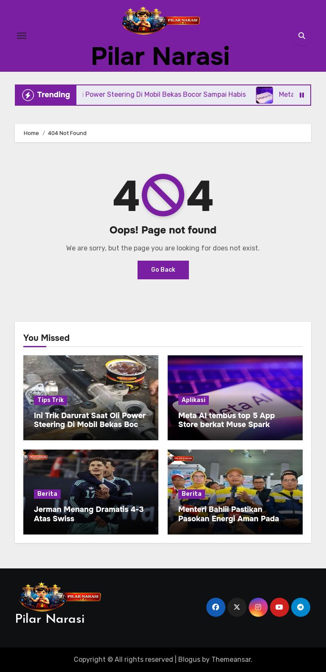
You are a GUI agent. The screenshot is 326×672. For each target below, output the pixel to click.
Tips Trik (50, 400)
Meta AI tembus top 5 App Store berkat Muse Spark (226, 420)
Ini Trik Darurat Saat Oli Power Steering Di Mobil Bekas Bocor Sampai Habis (90, 425)
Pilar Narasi (160, 56)
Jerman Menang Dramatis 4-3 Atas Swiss (89, 514)
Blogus (189, 659)
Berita (47, 494)
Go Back (163, 269)
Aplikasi (193, 400)
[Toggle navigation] (21, 36)
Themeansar (231, 659)
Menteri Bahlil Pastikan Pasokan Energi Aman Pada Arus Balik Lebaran (228, 518)
